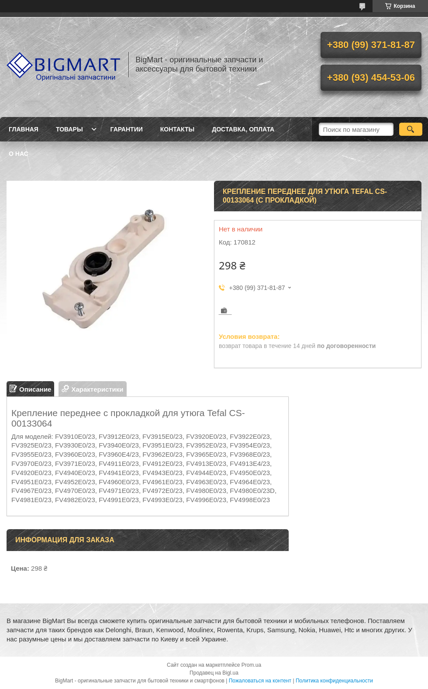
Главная (23, 129)
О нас (18, 153)
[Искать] (410, 129)
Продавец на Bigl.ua (214, 673)
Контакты (177, 129)
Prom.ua (251, 665)
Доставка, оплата (243, 129)
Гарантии (126, 129)
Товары (69, 129)
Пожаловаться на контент (260, 681)
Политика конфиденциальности (334, 681)
